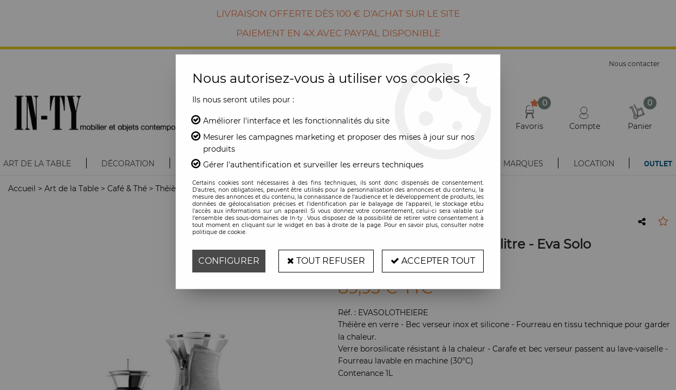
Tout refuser (326, 261)
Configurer (228, 261)
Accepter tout (433, 261)
